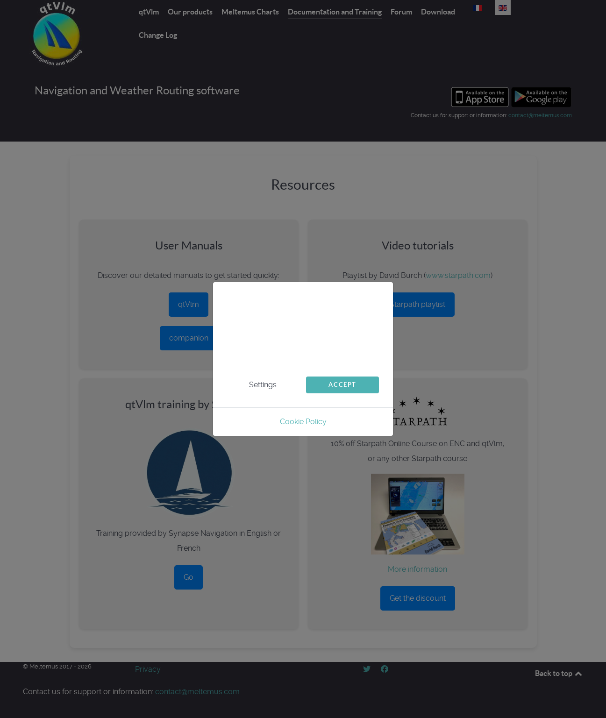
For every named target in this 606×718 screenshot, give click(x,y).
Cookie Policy (303, 421)
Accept (342, 384)
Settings (263, 384)
